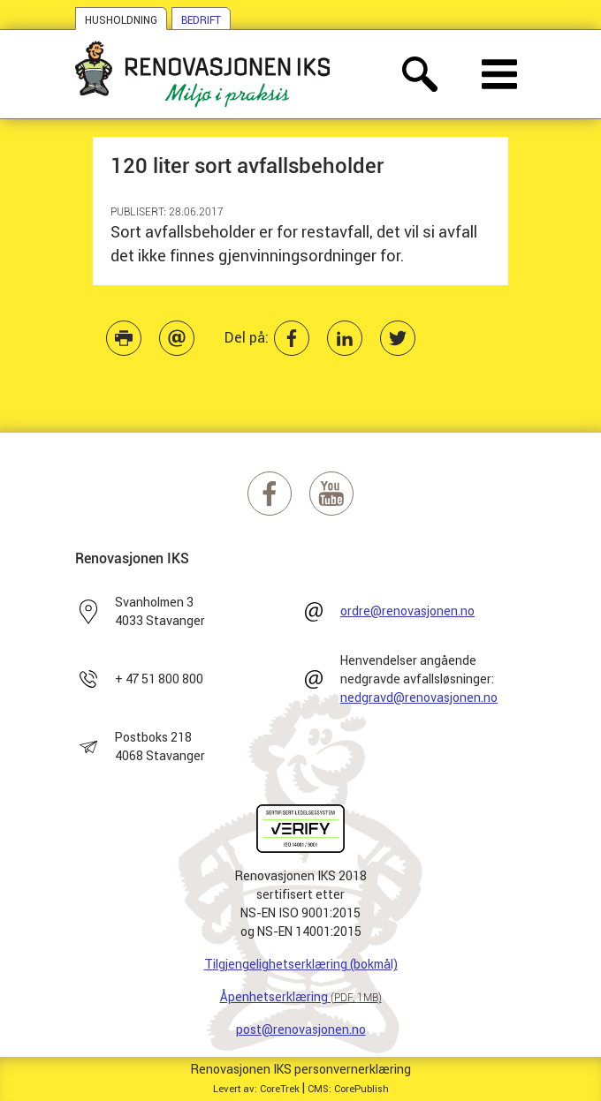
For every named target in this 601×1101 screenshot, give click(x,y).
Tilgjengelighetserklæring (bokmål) (301, 964)
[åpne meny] (499, 74)
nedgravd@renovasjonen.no (419, 697)
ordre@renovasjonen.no (407, 611)
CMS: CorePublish (348, 1088)
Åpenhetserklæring (301, 997)
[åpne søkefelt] (420, 74)
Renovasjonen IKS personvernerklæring (301, 1069)
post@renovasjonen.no (301, 1029)
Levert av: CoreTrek (256, 1088)
